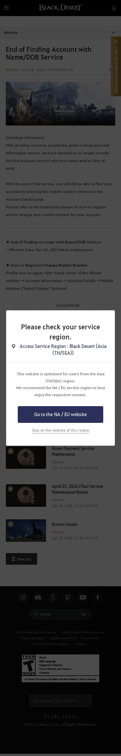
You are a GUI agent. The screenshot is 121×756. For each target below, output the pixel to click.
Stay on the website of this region (60, 430)
